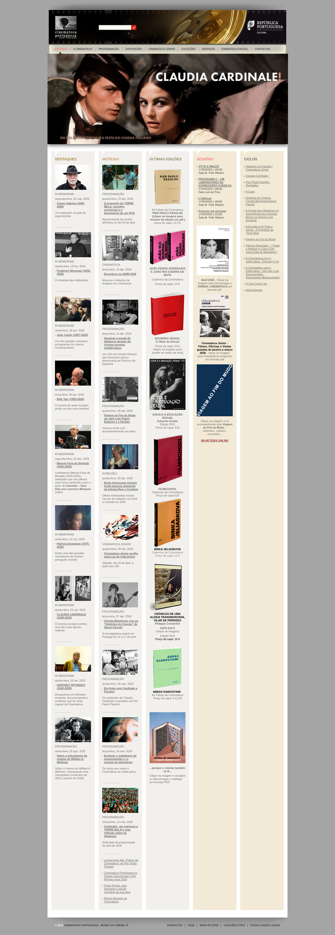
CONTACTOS (174, 925)
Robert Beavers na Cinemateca (115, 900)
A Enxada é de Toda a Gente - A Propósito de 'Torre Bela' (260, 229)
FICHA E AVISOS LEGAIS (265, 925)
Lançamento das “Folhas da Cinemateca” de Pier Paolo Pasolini (121, 863)
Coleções (189, 49)
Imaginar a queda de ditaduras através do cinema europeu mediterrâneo (117, 343)
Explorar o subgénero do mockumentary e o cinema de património (120, 759)
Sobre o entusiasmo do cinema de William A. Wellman (72, 759)
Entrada (60, 49)
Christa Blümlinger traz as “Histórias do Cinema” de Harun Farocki (121, 624)
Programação (108, 49)
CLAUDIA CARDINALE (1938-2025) (71, 616)
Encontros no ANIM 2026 (120, 273)
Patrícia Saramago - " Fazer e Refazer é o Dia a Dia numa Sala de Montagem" (263, 248)
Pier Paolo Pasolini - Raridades (258, 184)
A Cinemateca (82, 49)
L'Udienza (205, 198)
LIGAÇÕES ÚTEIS (234, 925)
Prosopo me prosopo (212, 211)
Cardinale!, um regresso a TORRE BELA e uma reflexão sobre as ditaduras (121, 831)
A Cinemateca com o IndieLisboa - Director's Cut (262, 260)
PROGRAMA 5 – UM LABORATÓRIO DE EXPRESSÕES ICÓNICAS (215, 182)
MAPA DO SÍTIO (209, 925)
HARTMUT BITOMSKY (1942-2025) (71, 687)
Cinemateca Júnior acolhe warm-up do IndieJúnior (121, 555)
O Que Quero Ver (256, 283)
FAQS (191, 925)
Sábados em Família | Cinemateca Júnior (259, 168)
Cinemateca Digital (234, 49)
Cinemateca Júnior (161, 49)
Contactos (262, 49)
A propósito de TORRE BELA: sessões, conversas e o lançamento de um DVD (119, 208)
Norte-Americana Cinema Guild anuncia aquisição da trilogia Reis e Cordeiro (121, 486)
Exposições (134, 49)
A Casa (250, 191)
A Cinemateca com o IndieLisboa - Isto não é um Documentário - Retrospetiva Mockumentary (263, 272)
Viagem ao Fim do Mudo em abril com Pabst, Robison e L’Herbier (120, 418)
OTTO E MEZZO (208, 166)
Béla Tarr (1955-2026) (70, 399)
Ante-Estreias (254, 289)
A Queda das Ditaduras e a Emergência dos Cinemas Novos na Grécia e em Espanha (262, 215)
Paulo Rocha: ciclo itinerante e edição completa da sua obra (117, 889)
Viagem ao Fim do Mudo (261, 239)
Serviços (208, 49)
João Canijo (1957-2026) (72, 334)
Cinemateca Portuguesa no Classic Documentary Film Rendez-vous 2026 (120, 876)
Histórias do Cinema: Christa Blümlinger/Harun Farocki (261, 201)
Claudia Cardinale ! (257, 175)
